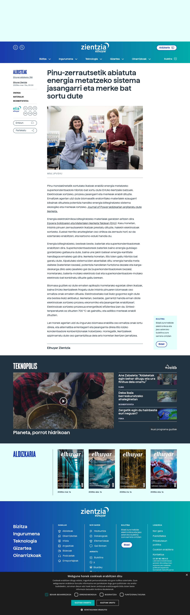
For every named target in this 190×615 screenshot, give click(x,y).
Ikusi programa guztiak (164, 429)
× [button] (187, 575)
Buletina (170, 58)
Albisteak (20, 71)
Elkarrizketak (67, 536)
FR (35, 108)
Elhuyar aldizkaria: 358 (23, 77)
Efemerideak (99, 541)
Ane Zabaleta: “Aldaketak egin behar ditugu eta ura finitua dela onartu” (136, 379)
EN (25, 113)
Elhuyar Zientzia (20, 82)
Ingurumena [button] (68, 59)
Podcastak (66, 555)
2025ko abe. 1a (95, 492)
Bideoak (65, 550)
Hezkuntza (98, 531)
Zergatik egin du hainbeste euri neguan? (137, 411)
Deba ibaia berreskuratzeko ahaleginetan (130, 396)
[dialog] (95, 593)
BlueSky (96, 567)
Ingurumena (26, 533)
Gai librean (98, 546)
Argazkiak (66, 546)
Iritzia (63, 541)
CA (30, 113)
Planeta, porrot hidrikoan (41, 432)
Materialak (18, 97)
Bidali (161, 344)
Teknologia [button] (93, 59)
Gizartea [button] (117, 59)
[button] (15, 47)
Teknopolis (25, 365)
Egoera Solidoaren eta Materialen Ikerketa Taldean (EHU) (82, 223)
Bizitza (20, 526)
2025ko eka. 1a (157, 492)
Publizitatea (159, 536)
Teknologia (25, 541)
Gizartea (22, 548)
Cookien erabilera (163, 549)
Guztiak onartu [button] (83, 602)
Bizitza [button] (45, 59)
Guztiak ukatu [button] (107, 602)
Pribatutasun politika (160, 542)
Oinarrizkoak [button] (141, 59)
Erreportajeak (68, 560)
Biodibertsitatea (20, 101)
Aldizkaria (166, 47)
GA (35, 113)
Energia (17, 93)
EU (25, 108)
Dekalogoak (99, 536)
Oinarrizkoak (27, 555)
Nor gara (158, 531)
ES (30, 108)
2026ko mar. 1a (64, 492)
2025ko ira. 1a (125, 492)
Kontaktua (158, 554)
